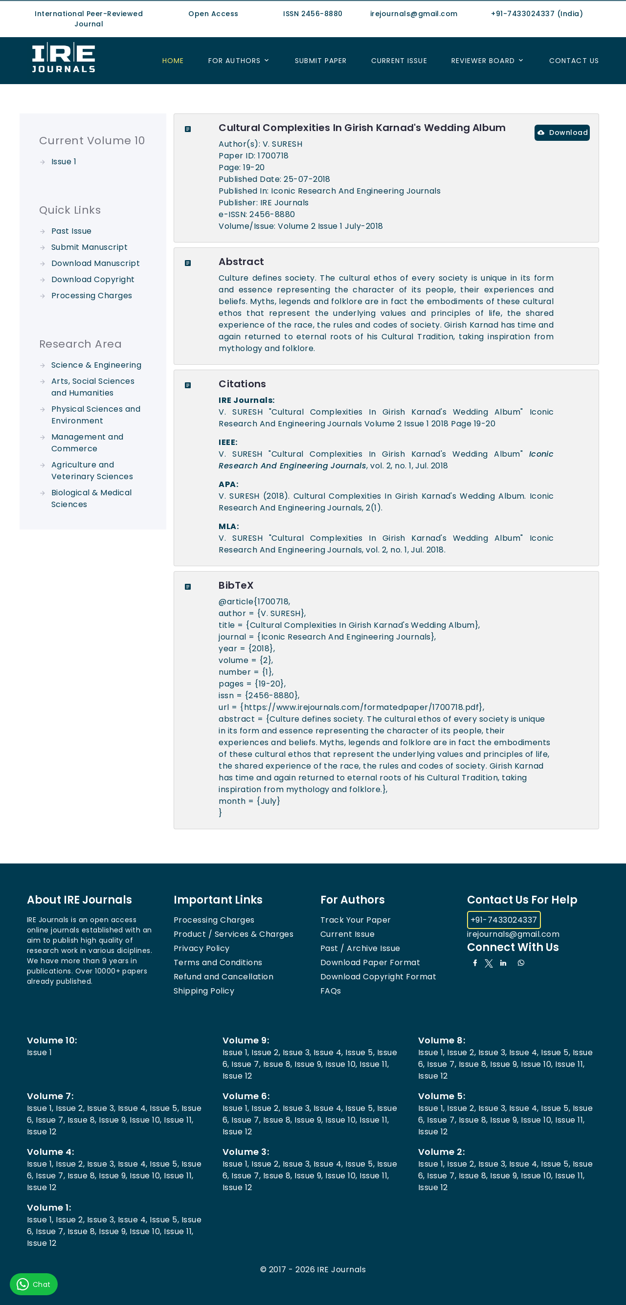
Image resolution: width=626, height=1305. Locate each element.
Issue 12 (237, 1076)
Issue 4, (328, 1052)
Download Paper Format (370, 962)
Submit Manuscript (89, 247)
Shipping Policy (204, 990)
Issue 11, (374, 1064)
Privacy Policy (202, 948)
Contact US (574, 61)
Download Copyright (93, 279)
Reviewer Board (483, 61)
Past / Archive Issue (360, 948)
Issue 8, (277, 1064)
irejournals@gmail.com (513, 934)
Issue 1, (236, 1052)
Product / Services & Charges (233, 934)
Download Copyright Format (378, 976)
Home (173, 61)
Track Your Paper (355, 920)
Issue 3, (297, 1052)
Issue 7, (246, 1064)
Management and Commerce (87, 442)
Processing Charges (92, 295)
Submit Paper (321, 61)
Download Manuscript (95, 263)
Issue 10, (341, 1064)
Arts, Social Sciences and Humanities (92, 387)
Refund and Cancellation (223, 976)
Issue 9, (308, 1064)
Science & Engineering (96, 365)
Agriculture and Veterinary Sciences (92, 470)
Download (562, 132)
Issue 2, (265, 1052)
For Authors (234, 61)
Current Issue (399, 61)
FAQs (330, 990)
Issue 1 (63, 161)
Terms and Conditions (218, 962)
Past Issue (71, 231)
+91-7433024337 (503, 920)
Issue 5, (360, 1052)
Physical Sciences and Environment (95, 414)
